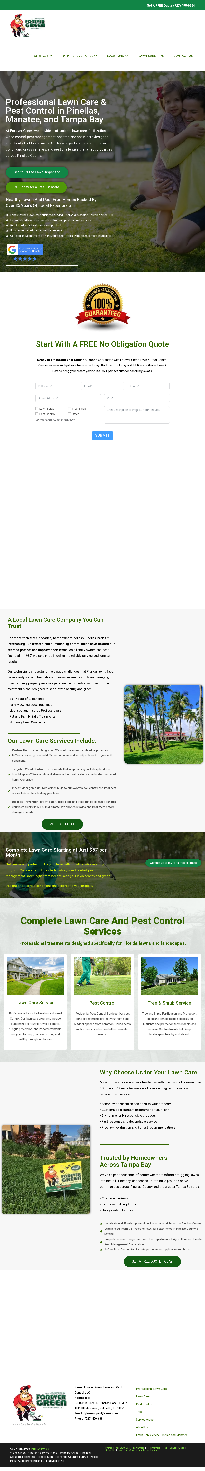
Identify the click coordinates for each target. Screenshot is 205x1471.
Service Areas (145, 1419)
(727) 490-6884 (184, 5)
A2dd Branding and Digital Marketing (41, 1461)
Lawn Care (143, 1396)
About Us (142, 1427)
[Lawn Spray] (36, 408)
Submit (102, 435)
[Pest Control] (36, 413)
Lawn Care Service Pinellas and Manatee (162, 1435)
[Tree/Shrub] (69, 408)
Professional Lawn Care (151, 1389)
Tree (139, 1412)
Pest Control (144, 1404)
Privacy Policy (40, 1449)
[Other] (69, 413)
